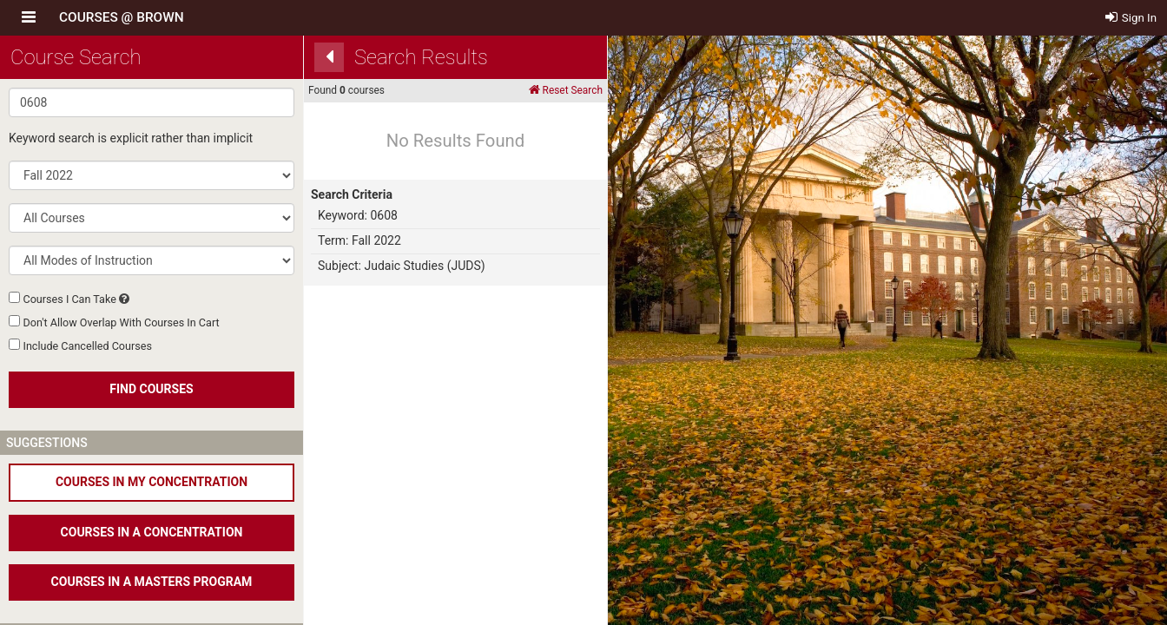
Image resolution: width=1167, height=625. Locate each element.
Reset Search (566, 89)
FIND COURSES (151, 389)
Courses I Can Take (69, 299)
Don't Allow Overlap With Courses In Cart (121, 322)
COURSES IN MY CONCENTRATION (151, 482)
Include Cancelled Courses (87, 345)
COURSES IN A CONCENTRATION (152, 532)
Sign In (1131, 17)
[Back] (329, 57)
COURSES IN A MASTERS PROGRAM (152, 582)
